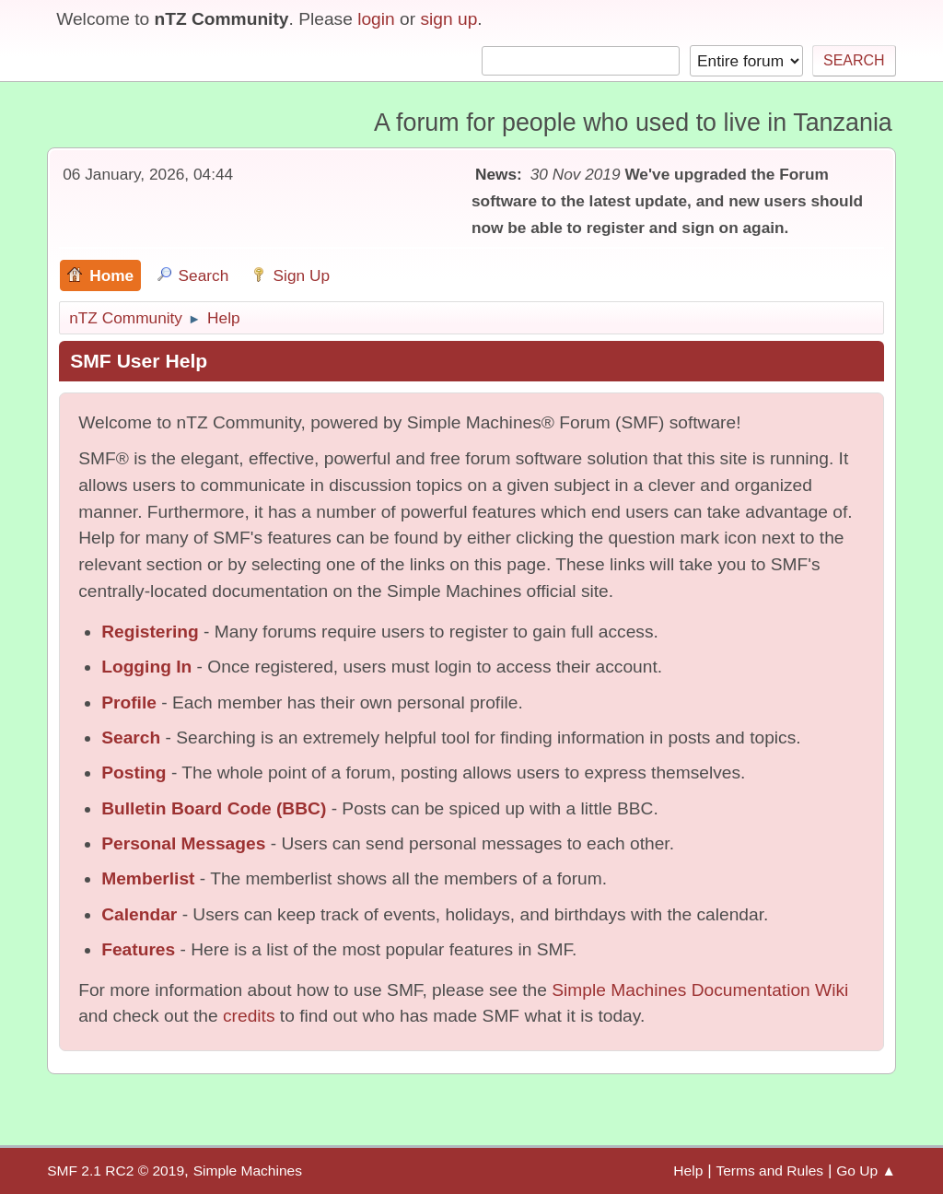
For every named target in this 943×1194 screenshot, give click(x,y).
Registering (150, 631)
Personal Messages (183, 843)
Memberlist (147, 878)
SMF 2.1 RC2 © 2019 (115, 1170)
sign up (448, 19)
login (376, 19)
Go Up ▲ (866, 1170)
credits (249, 1015)
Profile (129, 702)
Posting (133, 772)
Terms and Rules (769, 1170)
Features (138, 949)
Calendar (139, 914)
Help (688, 1170)
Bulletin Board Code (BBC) (213, 808)
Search (130, 737)
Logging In (146, 666)
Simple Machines (247, 1170)
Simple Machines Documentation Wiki (700, 990)
